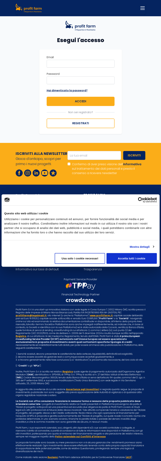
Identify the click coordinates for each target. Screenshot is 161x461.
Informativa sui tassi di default (37, 269)
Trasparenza (93, 269)
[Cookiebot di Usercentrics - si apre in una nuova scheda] (140, 200)
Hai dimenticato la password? (67, 90)
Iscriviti (134, 155)
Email (50, 57)
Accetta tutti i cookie (131, 258)
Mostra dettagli (140, 246)
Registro (21, 336)
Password (53, 74)
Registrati (80, 123)
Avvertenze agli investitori (82, 389)
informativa (132, 164)
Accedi (80, 101)
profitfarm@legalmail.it (31, 315)
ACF (128, 457)
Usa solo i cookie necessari (80, 258)
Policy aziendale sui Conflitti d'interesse (80, 436)
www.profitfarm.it (101, 315)
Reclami (53, 457)
